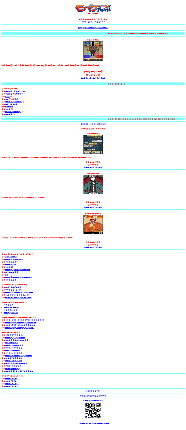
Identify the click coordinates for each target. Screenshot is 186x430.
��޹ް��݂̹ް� (8, 305)
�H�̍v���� (11, 272)
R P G (7, 97)
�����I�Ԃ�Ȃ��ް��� (17, 270)
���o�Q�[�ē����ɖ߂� (93, 396)
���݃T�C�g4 (12, 386)
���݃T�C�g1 (12, 378)
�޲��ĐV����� (13, 348)
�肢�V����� (13, 366)
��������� (13, 102)
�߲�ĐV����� (13, 350)
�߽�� (8, 109)
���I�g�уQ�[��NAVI (93, 22)
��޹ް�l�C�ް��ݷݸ (12, 307)
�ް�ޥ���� (11, 104)
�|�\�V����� (13, 358)
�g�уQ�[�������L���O (93, 28)
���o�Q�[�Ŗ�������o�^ (21, 325)
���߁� (9, 267)
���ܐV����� (13, 361)
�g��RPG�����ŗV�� (17, 295)
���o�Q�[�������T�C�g (21, 322)
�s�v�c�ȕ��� (13, 287)
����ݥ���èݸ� (15, 91)
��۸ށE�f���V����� (18, 356)
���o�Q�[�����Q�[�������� (25, 320)
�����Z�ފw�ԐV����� (19, 371)
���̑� (8, 114)
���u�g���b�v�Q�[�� (19, 292)
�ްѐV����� (11, 343)
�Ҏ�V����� (12, 369)
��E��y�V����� (16, 363)
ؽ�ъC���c (11, 257)
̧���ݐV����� (14, 345)
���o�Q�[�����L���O (19, 328)
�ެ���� (9, 106)
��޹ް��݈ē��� (11, 310)
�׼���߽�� (10, 264)
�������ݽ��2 (14, 259)
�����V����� (15, 338)
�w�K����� (13, 112)
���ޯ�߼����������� (18, 277)
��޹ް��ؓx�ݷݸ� (11, 313)
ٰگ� (6, 275)
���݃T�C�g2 (12, 381)
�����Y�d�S (13, 290)
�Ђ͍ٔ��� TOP (93, 391)
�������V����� (16, 340)
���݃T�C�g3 (12, 384)
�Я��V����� (13, 353)
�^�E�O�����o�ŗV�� (18, 297)
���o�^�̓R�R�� (93, 78)
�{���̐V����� (14, 335)
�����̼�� (11, 262)
